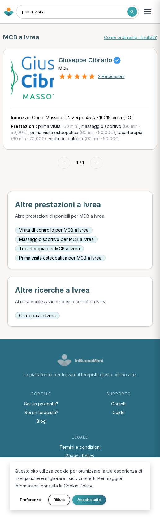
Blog (41, 421)
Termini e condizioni (80, 447)
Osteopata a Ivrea (37, 315)
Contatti (119, 403)
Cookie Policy (78, 485)
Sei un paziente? (41, 403)
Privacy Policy (80, 455)
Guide (119, 412)
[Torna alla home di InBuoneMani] (9, 12)
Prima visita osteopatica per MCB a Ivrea (60, 257)
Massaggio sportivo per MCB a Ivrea (56, 239)
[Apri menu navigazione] (147, 12)
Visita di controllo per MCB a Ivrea (54, 230)
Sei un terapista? (41, 412)
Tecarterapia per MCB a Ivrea (49, 248)
